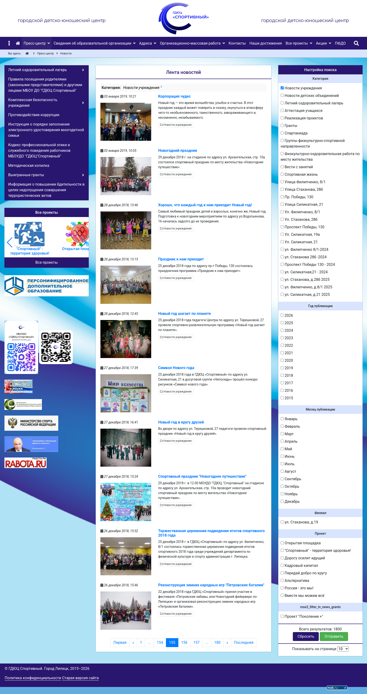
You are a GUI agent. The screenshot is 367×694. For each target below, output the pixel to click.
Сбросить (305, 636)
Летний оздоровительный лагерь (312, 103)
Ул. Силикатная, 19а (300, 234)
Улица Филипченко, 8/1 (303, 182)
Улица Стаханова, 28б (302, 189)
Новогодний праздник (177, 150)
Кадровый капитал (299, 565)
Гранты (289, 125)
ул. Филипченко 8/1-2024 (304, 249)
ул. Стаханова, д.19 (299, 522)
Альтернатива (295, 580)
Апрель (289, 441)
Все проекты (46, 262)
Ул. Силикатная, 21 (299, 242)
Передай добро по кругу (304, 573)
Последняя (243, 642)
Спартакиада (294, 133)
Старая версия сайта (80, 678)
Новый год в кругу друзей (181, 422)
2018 (287, 375)
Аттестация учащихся (302, 110)
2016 (287, 390)
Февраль (290, 426)
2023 (287, 338)
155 (172, 642)
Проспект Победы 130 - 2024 (308, 264)
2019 (287, 368)
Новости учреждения (176, 124)
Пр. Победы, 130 (297, 197)
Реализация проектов (302, 118)
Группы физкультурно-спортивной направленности (313, 143)
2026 (287, 315)
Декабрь (290, 501)
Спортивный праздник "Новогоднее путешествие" (202, 476)
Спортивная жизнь (299, 174)
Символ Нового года (176, 368)
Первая (120, 642)
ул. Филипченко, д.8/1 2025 (306, 287)
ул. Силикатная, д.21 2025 (305, 294)
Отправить (334, 636)
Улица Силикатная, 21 (302, 204)
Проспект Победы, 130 (302, 227)
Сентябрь (291, 479)
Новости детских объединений (310, 95)
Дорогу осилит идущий (303, 558)
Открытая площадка (301, 543)
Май (286, 449)
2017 (287, 383)
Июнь (287, 456)
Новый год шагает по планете (184, 313)
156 (184, 642)
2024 (287, 330)
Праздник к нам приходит (181, 259)
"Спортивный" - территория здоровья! (316, 550)
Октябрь (290, 486)
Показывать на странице (320, 649)
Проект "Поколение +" (302, 616)
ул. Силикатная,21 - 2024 (304, 272)
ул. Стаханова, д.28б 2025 (305, 279)
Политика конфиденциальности (33, 678)
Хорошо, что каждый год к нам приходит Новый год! (205, 205)
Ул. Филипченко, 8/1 (300, 212)
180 (217, 642)
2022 (287, 345)
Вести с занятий (297, 167)
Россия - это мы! (297, 588)
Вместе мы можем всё (302, 595)
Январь (289, 419)
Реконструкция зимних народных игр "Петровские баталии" (211, 585)
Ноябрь (289, 494)
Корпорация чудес (174, 96)
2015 (287, 398)
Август (288, 471)
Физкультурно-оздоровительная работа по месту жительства (320, 157)
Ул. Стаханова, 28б (299, 219)
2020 (287, 360)
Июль (287, 464)
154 (160, 642)
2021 (287, 353)
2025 (287, 323)
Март (287, 434)
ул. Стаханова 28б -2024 (304, 257)
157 (196, 642)
